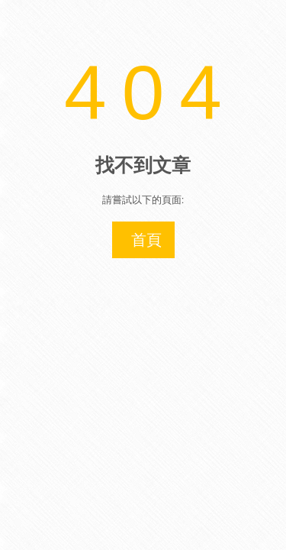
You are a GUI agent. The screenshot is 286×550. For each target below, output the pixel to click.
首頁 (146, 239)
